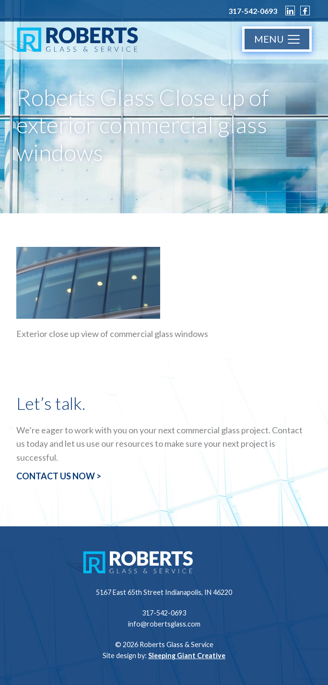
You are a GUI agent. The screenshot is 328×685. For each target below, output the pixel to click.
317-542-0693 (252, 11)
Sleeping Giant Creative (186, 655)
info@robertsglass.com (164, 624)
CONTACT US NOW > (58, 476)
